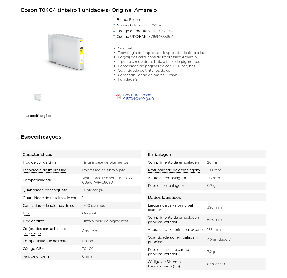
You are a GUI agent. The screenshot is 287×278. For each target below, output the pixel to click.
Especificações (38, 115)
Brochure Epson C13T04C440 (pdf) (138, 97)
